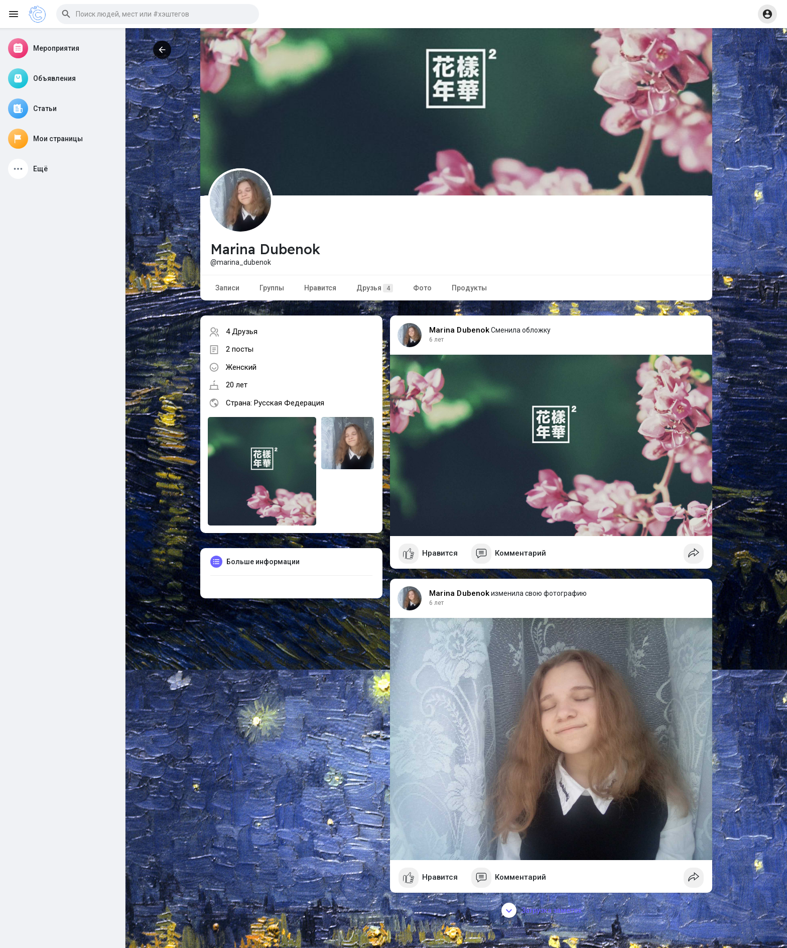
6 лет (436, 339)
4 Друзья (241, 331)
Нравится (320, 288)
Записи (227, 288)
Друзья (374, 288)
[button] (157, 14)
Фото (422, 288)
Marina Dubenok (459, 330)
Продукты (469, 288)
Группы (271, 288)
